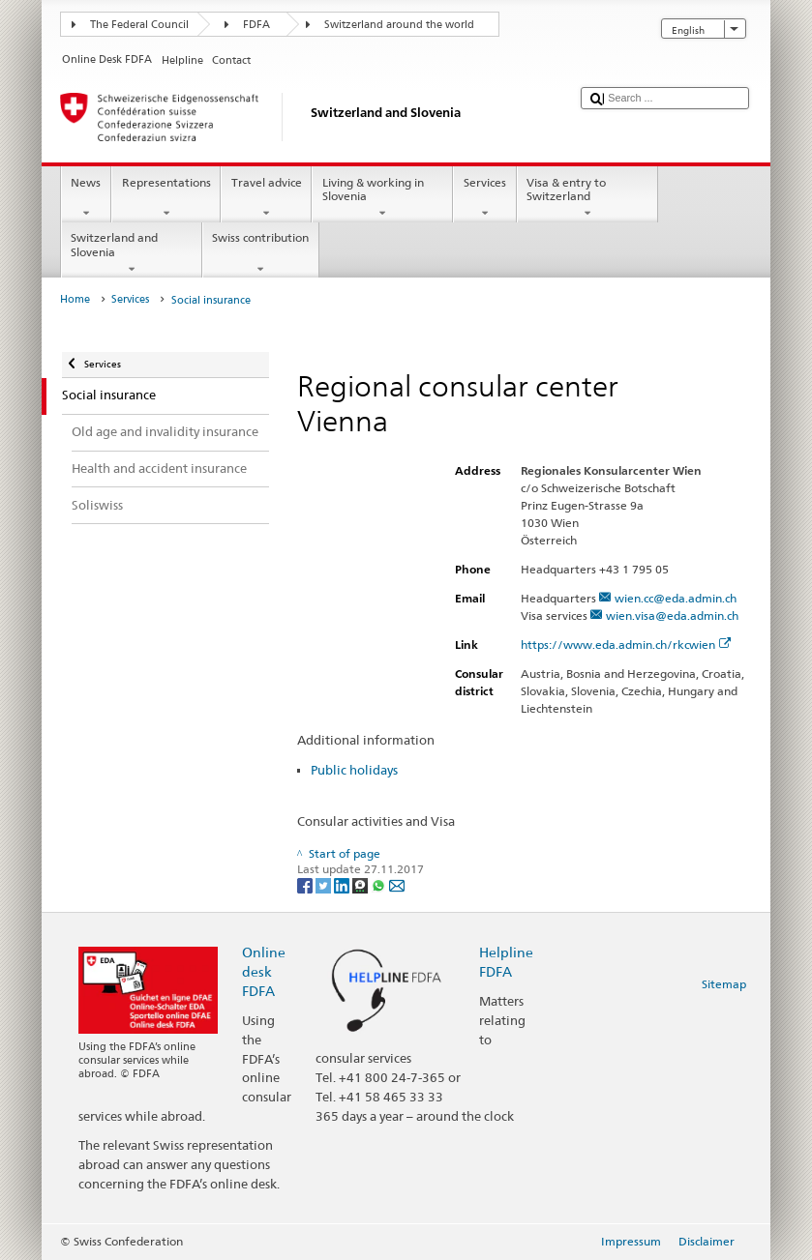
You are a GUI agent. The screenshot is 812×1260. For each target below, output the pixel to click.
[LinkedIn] (343, 884)
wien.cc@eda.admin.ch (676, 598)
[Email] (397, 884)
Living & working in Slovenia (382, 198)
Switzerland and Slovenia (131, 253)
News (86, 198)
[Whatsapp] (380, 884)
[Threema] (361, 884)
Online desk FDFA (264, 971)
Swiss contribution (260, 253)
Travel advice (266, 198)
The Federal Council (139, 24)
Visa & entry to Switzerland (587, 198)
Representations (166, 198)
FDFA (256, 24)
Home (75, 299)
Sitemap (724, 984)
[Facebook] (306, 884)
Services (484, 198)
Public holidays (354, 769)
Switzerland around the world (399, 24)
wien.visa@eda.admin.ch (672, 615)
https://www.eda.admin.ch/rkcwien (626, 644)
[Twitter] (325, 884)
